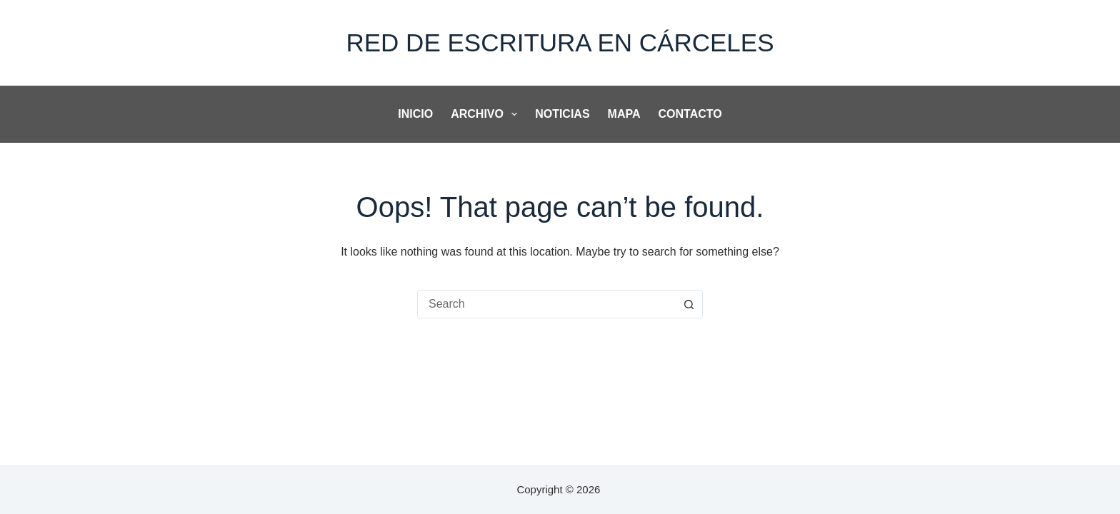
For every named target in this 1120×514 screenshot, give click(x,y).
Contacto (690, 114)
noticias (562, 114)
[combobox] (546, 304)
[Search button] (688, 304)
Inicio (415, 114)
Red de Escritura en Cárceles (560, 42)
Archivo (487, 114)
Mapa (624, 114)
